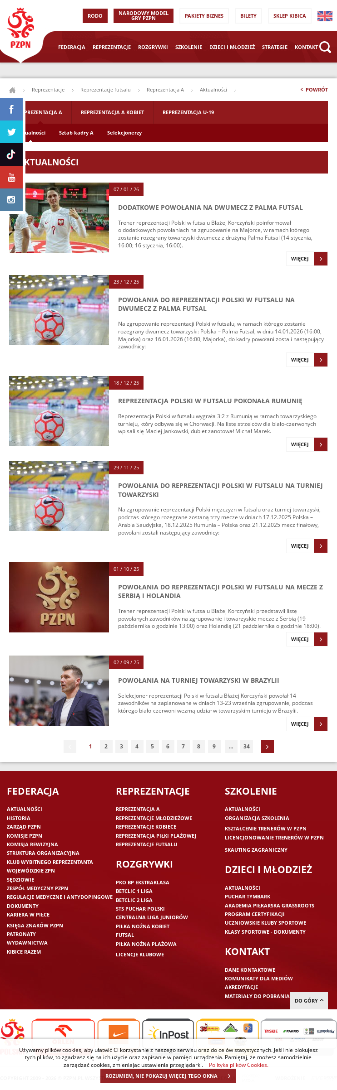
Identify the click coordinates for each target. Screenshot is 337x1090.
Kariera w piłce (28, 914)
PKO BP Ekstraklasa (142, 882)
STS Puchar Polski (140, 908)
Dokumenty (23, 905)
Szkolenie (188, 46)
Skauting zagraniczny (256, 849)
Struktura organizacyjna (43, 852)
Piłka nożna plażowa (146, 943)
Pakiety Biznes (204, 15)
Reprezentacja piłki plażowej (156, 835)
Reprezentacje (112, 46)
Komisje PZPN (24, 835)
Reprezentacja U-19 (188, 112)
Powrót (313, 91)
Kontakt (306, 46)
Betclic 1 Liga (134, 890)
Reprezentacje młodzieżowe (154, 818)
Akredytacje (241, 987)
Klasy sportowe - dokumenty (265, 931)
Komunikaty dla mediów (259, 978)
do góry (309, 1000)
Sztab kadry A (76, 132)
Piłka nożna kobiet (142, 926)
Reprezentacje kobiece (146, 826)
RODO (95, 15)
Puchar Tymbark (247, 896)
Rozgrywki (153, 46)
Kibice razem (24, 951)
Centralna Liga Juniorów (152, 917)
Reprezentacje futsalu (105, 89)
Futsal (125, 934)
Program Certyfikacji (255, 914)
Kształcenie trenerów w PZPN (266, 828)
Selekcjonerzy (124, 132)
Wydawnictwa (27, 942)
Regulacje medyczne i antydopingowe (60, 896)
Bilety (248, 15)
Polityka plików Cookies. (238, 1064)
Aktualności (30, 132)
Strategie (274, 46)
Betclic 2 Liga (134, 900)
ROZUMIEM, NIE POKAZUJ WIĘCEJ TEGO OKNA (170, 1076)
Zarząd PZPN (24, 826)
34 (246, 746)
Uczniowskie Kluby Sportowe (265, 922)
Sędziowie (20, 879)
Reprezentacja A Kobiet (112, 112)
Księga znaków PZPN (35, 925)
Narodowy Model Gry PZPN (143, 15)
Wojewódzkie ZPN (31, 870)
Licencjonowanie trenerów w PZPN (274, 837)
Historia (18, 818)
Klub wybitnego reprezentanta (50, 861)
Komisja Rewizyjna (32, 844)
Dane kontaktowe (250, 969)
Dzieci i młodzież (232, 46)
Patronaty (21, 934)
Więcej (309, 258)
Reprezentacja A (165, 89)
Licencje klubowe (140, 954)
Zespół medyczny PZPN (37, 888)
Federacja (71, 46)
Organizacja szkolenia (257, 818)
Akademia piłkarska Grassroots (269, 905)
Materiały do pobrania (257, 996)
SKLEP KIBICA (289, 15)
